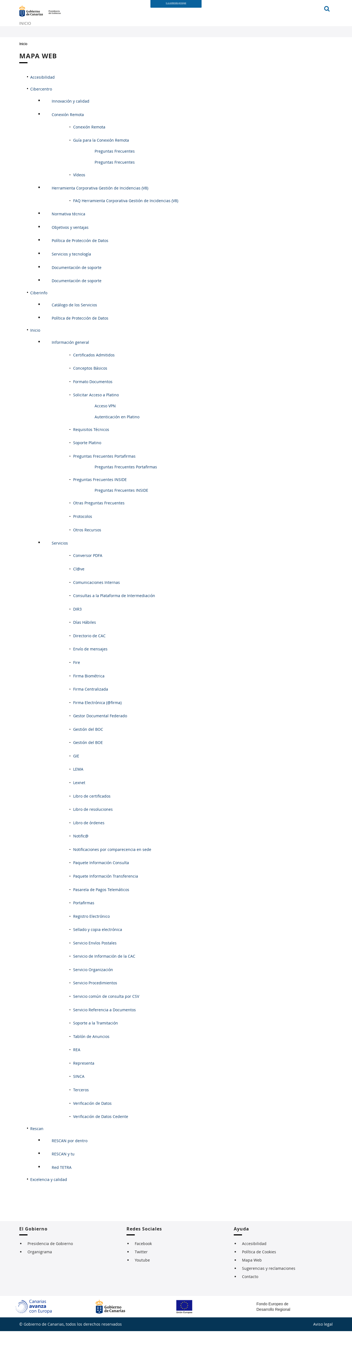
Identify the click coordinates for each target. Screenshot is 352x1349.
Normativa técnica (68, 232)
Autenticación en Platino (117, 434)
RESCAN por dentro (69, 1158)
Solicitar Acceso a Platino (96, 413)
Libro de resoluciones (93, 827)
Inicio (23, 62)
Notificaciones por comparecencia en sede (112, 867)
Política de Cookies (259, 1269)
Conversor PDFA (87, 573)
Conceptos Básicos (90, 386)
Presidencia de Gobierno (50, 1261)
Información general (70, 360)
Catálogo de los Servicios (74, 323)
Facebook (143, 1261)
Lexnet (79, 800)
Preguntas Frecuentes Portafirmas (104, 474)
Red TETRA (62, 1185)
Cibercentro (41, 106)
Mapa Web (252, 1278)
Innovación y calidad (70, 119)
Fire (76, 680)
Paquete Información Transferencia (105, 894)
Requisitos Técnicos (91, 447)
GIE (76, 774)
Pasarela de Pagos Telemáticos (101, 907)
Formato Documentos (92, 399)
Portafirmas (83, 921)
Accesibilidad (42, 95)
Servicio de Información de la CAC (104, 974)
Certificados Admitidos (94, 372)
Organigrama (40, 1269)
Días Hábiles (84, 640)
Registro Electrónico (91, 934)
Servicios (60, 561)
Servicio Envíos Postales (95, 960)
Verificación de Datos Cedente (100, 1134)
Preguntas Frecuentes (115, 169)
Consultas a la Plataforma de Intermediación (114, 613)
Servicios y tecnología (71, 272)
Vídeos (79, 193)
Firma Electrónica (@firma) (97, 720)
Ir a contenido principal (176, 3)
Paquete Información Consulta (101, 880)
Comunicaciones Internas (96, 600)
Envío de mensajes (90, 667)
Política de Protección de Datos (80, 258)
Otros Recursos (87, 547)
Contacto (250, 1294)
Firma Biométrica (89, 693)
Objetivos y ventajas (70, 245)
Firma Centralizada (90, 707)
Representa (83, 1081)
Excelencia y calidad (48, 1197)
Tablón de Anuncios (91, 1054)
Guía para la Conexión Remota (101, 158)
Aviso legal (323, 1342)
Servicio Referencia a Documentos (104, 1027)
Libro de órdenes (89, 840)
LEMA (78, 787)
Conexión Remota (68, 132)
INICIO (26, 35)
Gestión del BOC (88, 747)
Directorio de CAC (89, 653)
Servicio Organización (93, 987)
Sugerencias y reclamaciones (268, 1286)
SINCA (78, 1094)
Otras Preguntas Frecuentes (99, 521)
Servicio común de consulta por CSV (106, 1014)
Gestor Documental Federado (100, 734)
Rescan (36, 1146)
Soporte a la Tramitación (95, 1041)
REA (76, 1067)
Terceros (81, 1108)
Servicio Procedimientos (95, 1001)
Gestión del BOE (88, 760)
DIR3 (77, 627)
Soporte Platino (87, 460)
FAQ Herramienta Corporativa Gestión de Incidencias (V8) (125, 218)
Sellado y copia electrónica (97, 947)
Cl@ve (78, 587)
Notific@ (81, 854)
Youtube (142, 1278)
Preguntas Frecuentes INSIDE (100, 497)
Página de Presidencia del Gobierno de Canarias (106, 16)
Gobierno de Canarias (46, 16)
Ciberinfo (38, 310)
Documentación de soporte (76, 285)
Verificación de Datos (92, 1121)
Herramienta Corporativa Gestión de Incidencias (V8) (100, 206)
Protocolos (82, 534)
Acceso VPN (105, 423)
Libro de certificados (92, 814)
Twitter (141, 1269)
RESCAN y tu (63, 1172)
